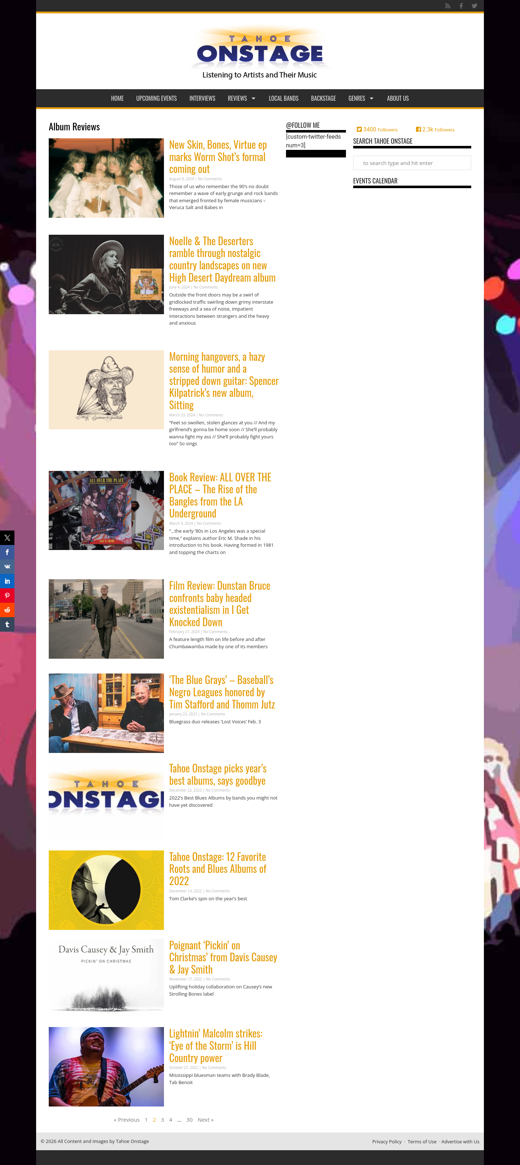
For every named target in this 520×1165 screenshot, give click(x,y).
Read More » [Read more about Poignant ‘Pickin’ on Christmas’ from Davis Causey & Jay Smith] (182, 1008)
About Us (398, 98)
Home (117, 98)
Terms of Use (422, 1141)
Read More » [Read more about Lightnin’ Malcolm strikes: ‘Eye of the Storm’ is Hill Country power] (182, 1096)
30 (189, 1119)
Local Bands (284, 98)
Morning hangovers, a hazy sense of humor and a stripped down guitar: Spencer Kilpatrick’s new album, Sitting (224, 380)
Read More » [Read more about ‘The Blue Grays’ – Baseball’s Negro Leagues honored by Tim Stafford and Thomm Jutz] (182, 736)
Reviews (242, 98)
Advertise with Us (461, 1141)
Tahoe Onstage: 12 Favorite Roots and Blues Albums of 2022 (217, 868)
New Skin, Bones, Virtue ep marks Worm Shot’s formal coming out (218, 156)
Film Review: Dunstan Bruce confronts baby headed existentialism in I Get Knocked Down (219, 603)
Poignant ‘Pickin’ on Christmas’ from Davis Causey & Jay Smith (223, 956)
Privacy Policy (387, 1141)
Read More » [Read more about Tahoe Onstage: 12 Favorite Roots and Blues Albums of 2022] (182, 912)
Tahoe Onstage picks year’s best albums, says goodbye (218, 774)
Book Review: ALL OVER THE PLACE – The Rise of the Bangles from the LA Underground (220, 495)
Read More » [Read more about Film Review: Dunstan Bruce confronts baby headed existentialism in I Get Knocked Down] (182, 660)
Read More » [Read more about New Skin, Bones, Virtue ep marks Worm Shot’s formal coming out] (182, 221)
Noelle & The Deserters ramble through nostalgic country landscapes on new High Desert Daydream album (222, 259)
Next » (205, 1119)
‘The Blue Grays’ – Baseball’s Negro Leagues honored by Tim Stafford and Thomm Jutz (222, 691)
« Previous (127, 1119)
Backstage (323, 98)
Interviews (203, 98)
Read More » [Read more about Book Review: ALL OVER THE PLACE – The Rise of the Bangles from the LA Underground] (182, 566)
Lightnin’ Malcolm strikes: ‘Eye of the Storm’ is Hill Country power (216, 1045)
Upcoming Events (156, 98)
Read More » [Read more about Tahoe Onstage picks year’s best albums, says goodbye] (182, 819)
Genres (361, 98)
